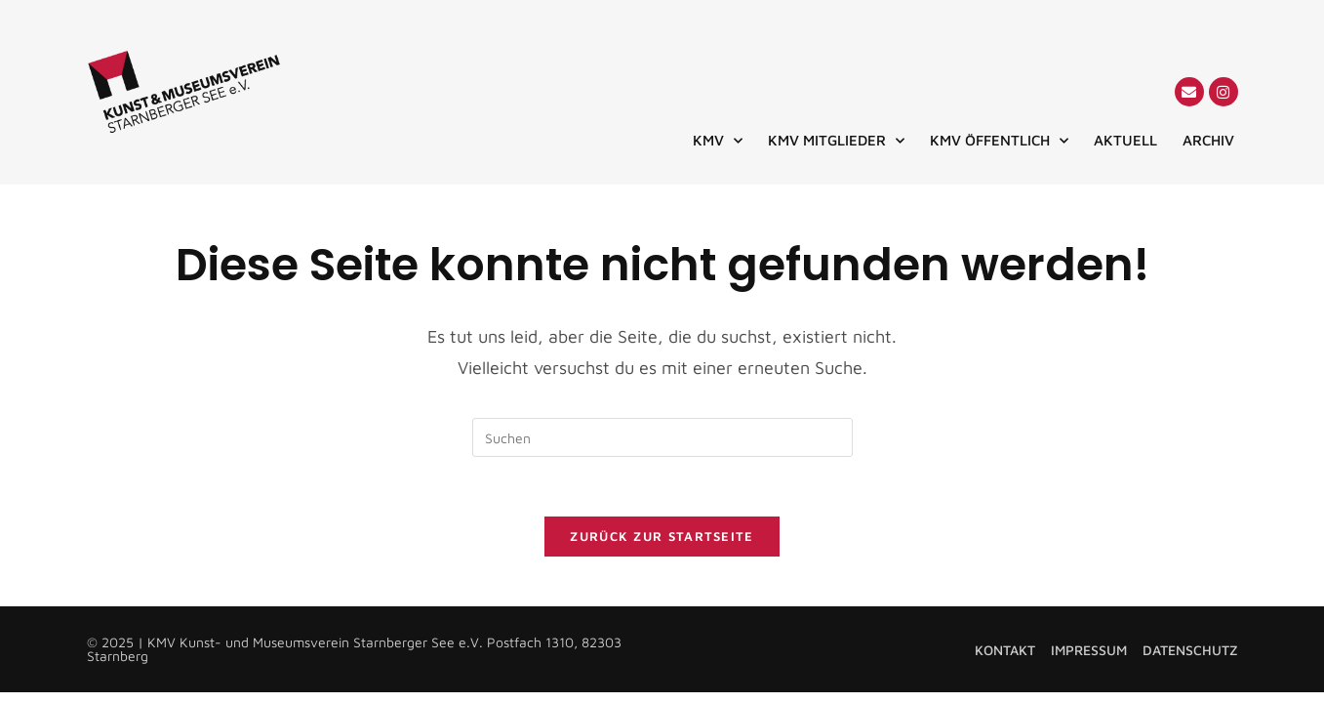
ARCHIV (1208, 140)
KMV (717, 140)
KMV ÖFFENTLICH (999, 140)
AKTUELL (1125, 140)
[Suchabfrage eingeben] (662, 437)
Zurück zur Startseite (661, 536)
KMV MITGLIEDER (836, 140)
